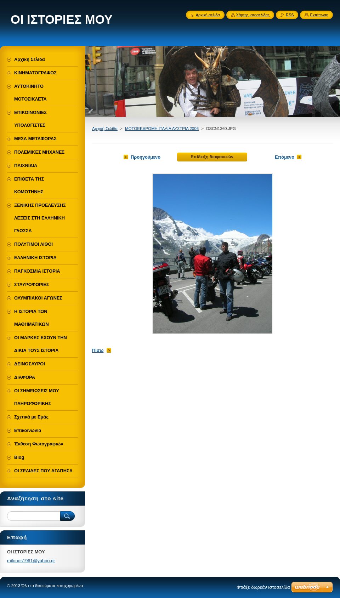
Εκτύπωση (319, 15)
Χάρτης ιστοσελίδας (253, 15)
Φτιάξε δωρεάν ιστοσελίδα (263, 587)
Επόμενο (284, 157)
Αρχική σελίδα (208, 15)
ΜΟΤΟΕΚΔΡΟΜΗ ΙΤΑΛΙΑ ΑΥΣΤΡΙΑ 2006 (162, 128)
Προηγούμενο (145, 157)
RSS (290, 15)
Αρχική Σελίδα (105, 128)
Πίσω (97, 350)
